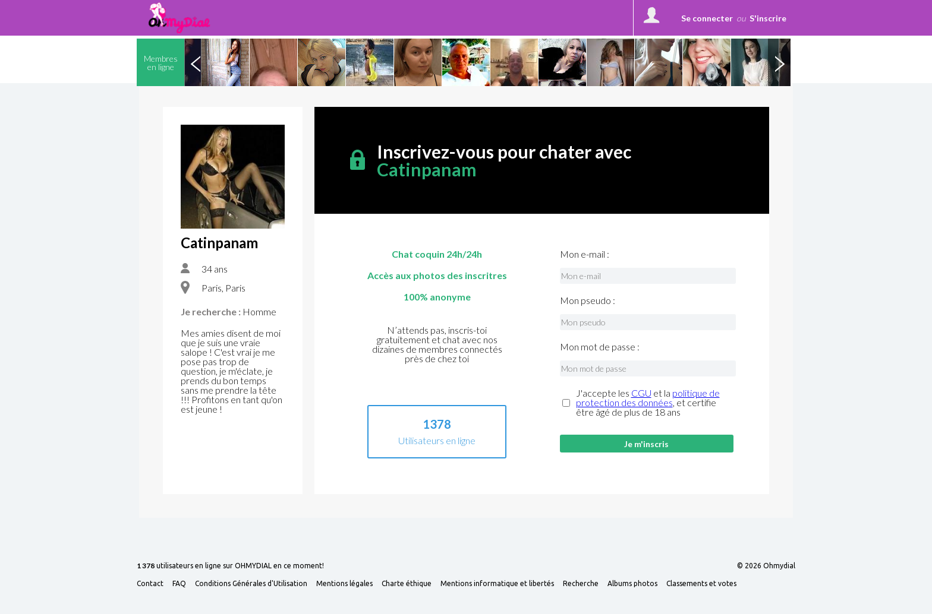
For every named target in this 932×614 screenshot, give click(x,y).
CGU (641, 392)
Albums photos (632, 583)
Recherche (581, 583)
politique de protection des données (648, 397)
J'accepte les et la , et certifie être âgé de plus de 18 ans (648, 402)
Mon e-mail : (584, 254)
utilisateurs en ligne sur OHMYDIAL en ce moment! (230, 566)
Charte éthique (407, 583)
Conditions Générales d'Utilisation (251, 583)
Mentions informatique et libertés (497, 583)
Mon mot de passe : (600, 347)
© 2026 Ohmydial (766, 565)
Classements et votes (701, 583)
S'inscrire (768, 18)
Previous (195, 62)
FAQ (179, 583)
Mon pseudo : (587, 300)
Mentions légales (344, 583)
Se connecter (707, 18)
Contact (150, 583)
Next (779, 62)
